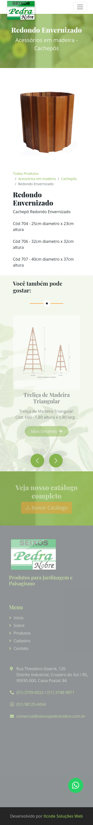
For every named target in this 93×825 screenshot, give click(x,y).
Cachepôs (69, 178)
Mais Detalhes (49, 431)
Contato (21, 648)
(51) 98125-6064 (31, 704)
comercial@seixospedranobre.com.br (50, 716)
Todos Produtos (25, 173)
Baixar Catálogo (46, 507)
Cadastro (22, 640)
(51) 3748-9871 (60, 692)
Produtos (22, 633)
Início (19, 617)
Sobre (19, 625)
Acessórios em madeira (37, 178)
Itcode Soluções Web (63, 816)
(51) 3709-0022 (30, 692)
